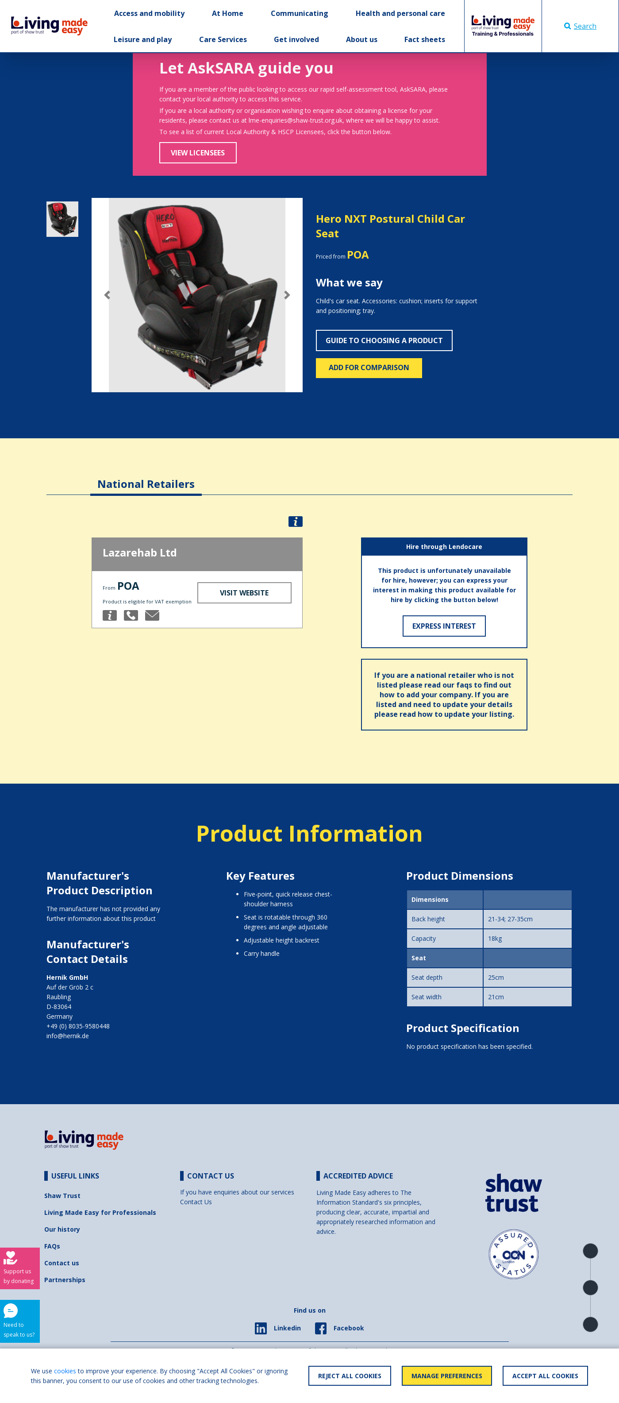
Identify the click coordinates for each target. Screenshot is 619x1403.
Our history (62, 1229)
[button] (107, 295)
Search (580, 26)
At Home (227, 13)
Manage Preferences (446, 1376)
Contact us (61, 1263)
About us (361, 39)
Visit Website (244, 593)
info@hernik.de (67, 1036)
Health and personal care (400, 13)
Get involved (296, 39)
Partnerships (64, 1279)
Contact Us (196, 1202)
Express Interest (444, 626)
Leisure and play (143, 39)
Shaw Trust (62, 1195)
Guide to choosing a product (384, 340)
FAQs (52, 1246)
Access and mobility (149, 13)
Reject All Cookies (349, 1376)
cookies (65, 1371)
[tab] (146, 477)
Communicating (299, 13)
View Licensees (198, 153)
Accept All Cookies (545, 1376)
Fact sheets (424, 39)
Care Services (223, 39)
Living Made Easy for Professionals (100, 1212)
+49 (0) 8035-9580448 (78, 1026)
